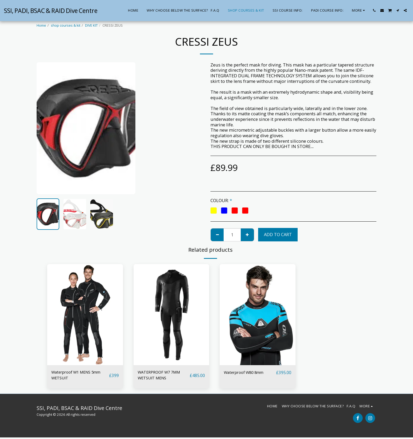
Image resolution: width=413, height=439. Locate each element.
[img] (85, 314)
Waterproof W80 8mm (246, 372)
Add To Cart (278, 234)
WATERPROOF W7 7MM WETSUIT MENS (161, 375)
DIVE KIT (91, 25)
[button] (374, 10)
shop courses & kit (65, 25)
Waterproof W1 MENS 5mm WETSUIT (79, 375)
